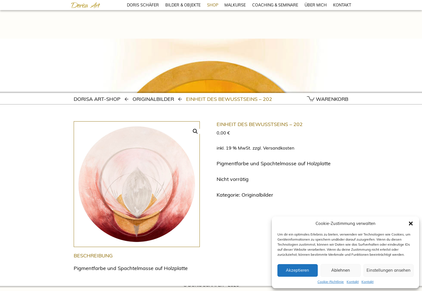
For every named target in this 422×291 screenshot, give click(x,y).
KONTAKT (342, 5)
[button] (411, 223)
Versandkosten (278, 148)
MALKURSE (235, 5)
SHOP (212, 5)
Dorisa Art (85, 6)
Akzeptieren (297, 270)
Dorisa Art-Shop (97, 99)
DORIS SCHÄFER (143, 5)
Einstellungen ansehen (389, 270)
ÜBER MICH (316, 5)
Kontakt (353, 282)
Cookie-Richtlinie (330, 282)
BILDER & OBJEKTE (183, 5)
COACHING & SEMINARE (275, 5)
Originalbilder (153, 99)
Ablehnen (340, 270)
